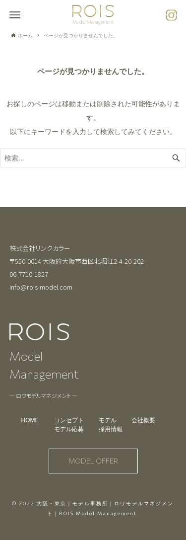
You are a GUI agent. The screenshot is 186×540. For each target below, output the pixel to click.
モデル (108, 420)
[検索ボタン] (176, 158)
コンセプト (69, 420)
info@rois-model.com (40, 287)
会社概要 (143, 420)
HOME (30, 420)
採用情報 (111, 429)
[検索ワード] (93, 158)
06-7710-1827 (28, 274)
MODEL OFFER (93, 461)
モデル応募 (69, 429)
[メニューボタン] (15, 15)
